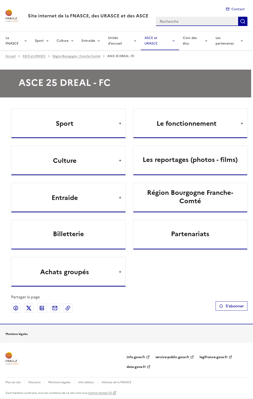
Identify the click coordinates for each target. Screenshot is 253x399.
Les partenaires (225, 40)
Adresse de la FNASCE (116, 382)
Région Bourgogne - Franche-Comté (76, 56)
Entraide (88, 40)
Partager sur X (28, 308)
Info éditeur (86, 382)
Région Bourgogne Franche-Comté (190, 196)
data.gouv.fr (136, 366)
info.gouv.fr (136, 357)
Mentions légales (59, 382)
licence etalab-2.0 (100, 393)
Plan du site (13, 382)
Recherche (242, 21)
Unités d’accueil (115, 40)
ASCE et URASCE (151, 40)
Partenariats (190, 234)
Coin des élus (190, 40)
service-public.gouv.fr (172, 357)
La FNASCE (12, 40)
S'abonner (231, 306)
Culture (63, 40)
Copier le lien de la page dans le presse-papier (67, 308)
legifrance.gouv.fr (214, 357)
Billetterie (68, 234)
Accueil (11, 56)
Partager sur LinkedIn (41, 308)
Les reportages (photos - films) (190, 159)
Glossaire (34, 382)
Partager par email (54, 308)
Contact (238, 9)
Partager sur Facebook (15, 308)
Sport (39, 40)
